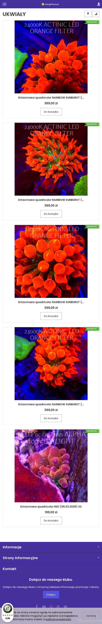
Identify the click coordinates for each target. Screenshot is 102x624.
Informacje (51, 547)
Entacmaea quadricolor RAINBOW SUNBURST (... (51, 97)
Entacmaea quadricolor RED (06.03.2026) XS (51, 506)
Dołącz (51, 594)
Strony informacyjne (51, 558)
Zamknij (91, 616)
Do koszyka (51, 112)
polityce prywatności (58, 619)
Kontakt (9, 569)
